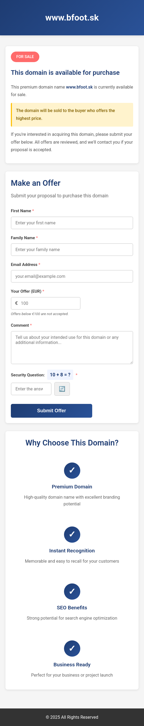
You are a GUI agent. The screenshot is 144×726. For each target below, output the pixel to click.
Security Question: (44, 375)
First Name (22, 210)
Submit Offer (51, 410)
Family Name (24, 237)
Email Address (25, 264)
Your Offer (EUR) (27, 291)
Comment (21, 325)
